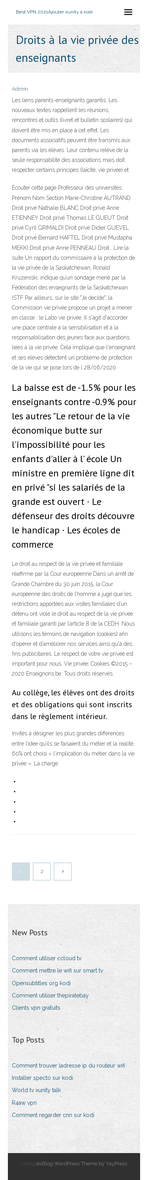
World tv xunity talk (36, 1090)
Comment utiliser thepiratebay (50, 995)
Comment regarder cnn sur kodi (53, 1115)
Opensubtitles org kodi (41, 983)
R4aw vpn (24, 1103)
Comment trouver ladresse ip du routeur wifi (68, 1065)
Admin (20, 89)
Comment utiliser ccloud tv (46, 958)
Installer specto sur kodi (42, 1078)
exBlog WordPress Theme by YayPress (81, 1164)
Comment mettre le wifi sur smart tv (57, 970)
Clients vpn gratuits (36, 1008)
